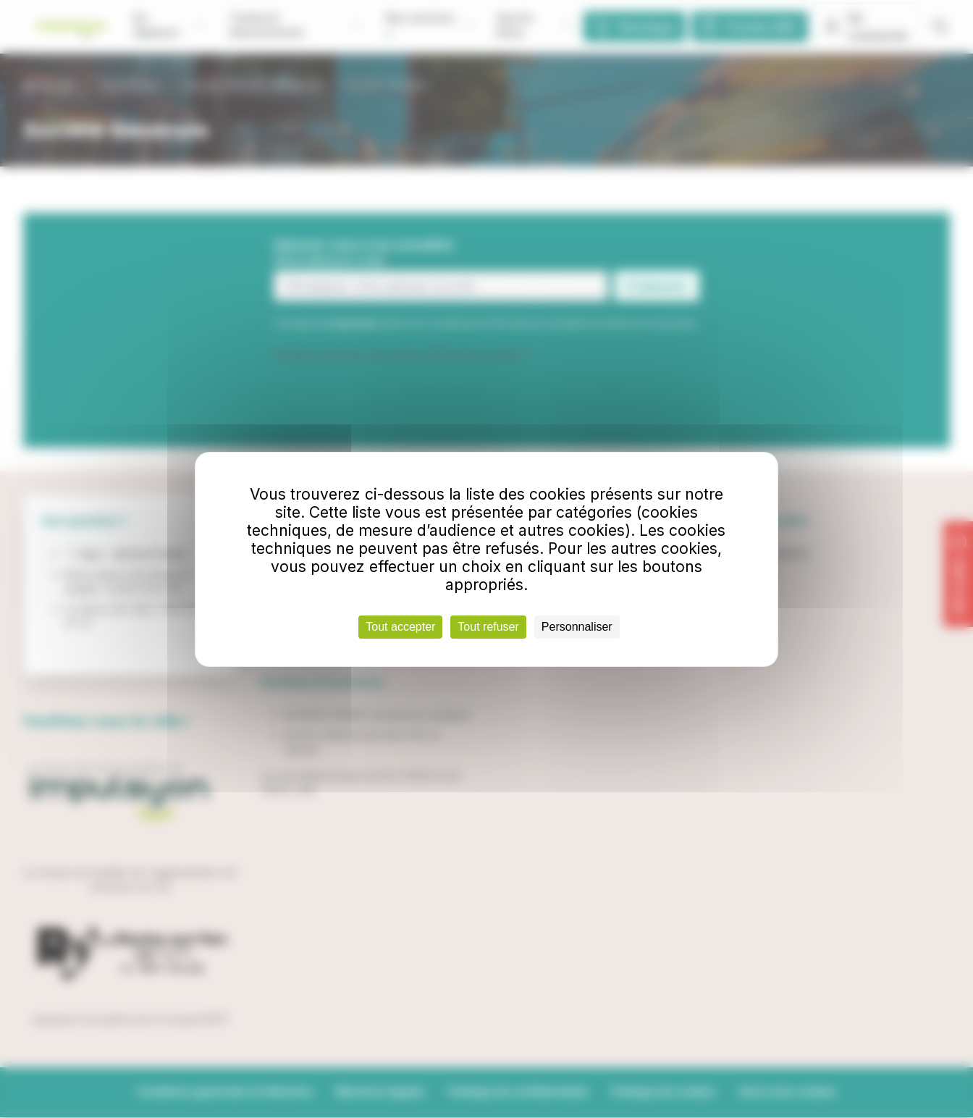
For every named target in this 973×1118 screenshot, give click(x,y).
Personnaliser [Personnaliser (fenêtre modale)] (577, 627)
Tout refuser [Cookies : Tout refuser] (488, 627)
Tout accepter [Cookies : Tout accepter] (400, 627)
